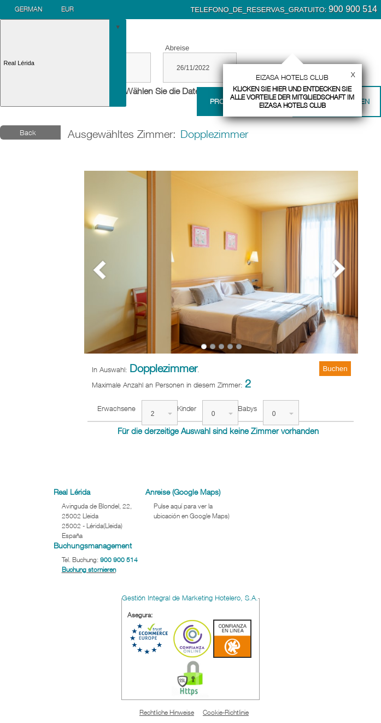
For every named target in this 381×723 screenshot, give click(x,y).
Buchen (335, 369)
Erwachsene (116, 408)
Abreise (177, 48)
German (28, 9)
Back (28, 132)
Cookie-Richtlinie (226, 712)
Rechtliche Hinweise (166, 712)
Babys (247, 408)
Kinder (186, 408)
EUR (67, 9)
